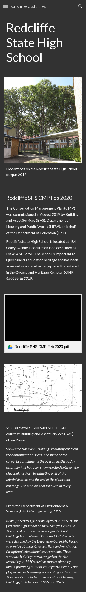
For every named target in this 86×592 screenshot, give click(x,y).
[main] (43, 42)
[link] (43, 323)
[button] (5, 6)
